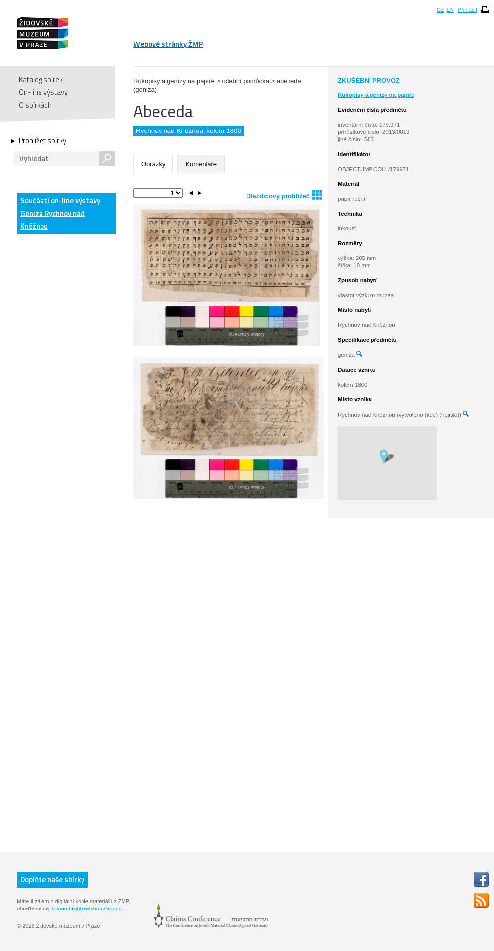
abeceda (289, 81)
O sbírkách (35, 105)
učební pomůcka (245, 81)
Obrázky (153, 164)
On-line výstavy (43, 92)
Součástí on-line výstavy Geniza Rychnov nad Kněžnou (60, 213)
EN (449, 10)
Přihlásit (467, 10)
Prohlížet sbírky (42, 140)
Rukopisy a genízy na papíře (174, 81)
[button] (387, 455)
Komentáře (201, 164)
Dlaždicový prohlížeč (284, 194)
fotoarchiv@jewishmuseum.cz (88, 908)
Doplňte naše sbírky (52, 879)
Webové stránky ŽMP (168, 44)
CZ (440, 10)
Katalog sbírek (41, 79)
